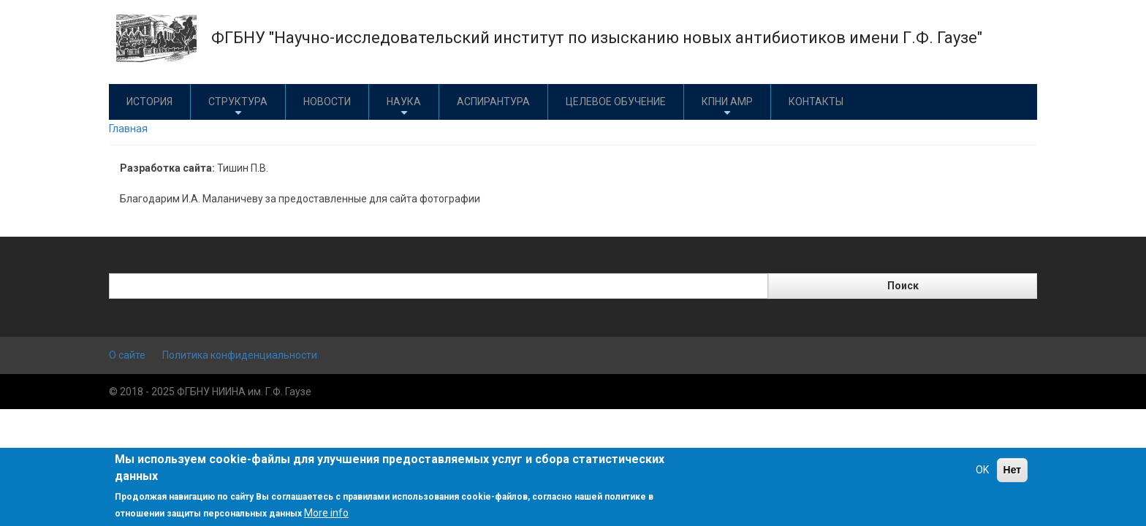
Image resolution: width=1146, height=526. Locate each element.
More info (326, 513)
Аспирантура (493, 101)
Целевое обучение (616, 101)
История (149, 101)
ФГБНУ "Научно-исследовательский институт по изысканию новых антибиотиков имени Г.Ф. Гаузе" (596, 37)
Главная (128, 128)
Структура (237, 107)
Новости (327, 101)
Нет (1012, 470)
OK (982, 470)
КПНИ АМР (727, 107)
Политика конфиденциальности (239, 355)
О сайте (127, 355)
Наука (404, 107)
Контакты (816, 101)
